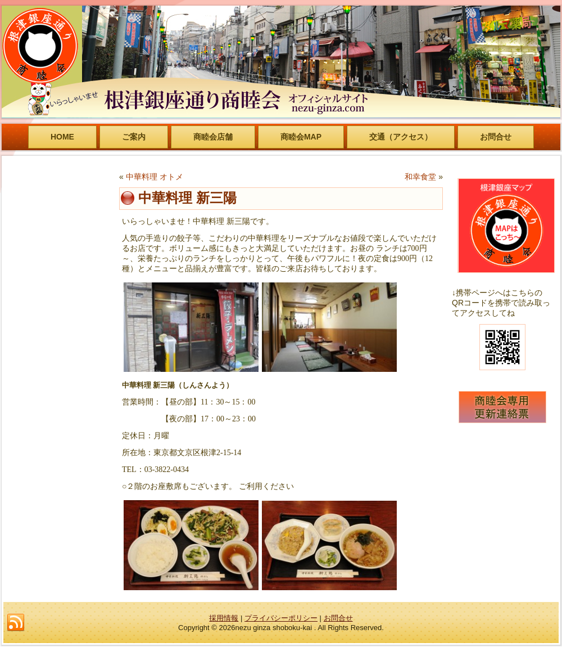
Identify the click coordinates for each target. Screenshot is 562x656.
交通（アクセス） (400, 136)
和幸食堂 (420, 176)
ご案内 (134, 136)
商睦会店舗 (213, 136)
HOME (62, 136)
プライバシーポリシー (281, 618)
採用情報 (223, 618)
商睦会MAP (300, 136)
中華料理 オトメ (154, 176)
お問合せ (495, 136)
